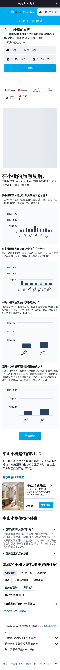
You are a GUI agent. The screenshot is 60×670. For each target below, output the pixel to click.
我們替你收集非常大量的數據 (31, 644)
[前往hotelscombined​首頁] (23, 11)
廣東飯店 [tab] (38, 580)
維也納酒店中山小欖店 (15, 611)
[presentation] (40, 453)
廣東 (28, 664)
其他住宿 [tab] (41, 573)
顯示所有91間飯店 (13, 477)
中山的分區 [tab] (26, 573)
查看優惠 (45, 505)
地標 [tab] (7, 580)
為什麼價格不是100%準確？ (31, 650)
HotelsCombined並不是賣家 (31, 638)
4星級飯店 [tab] (10, 573)
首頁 (5, 664)
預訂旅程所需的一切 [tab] (15, 595)
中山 (42, 664)
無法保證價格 (51, 626)
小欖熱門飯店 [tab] (21, 580)
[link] (30, 436)
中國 (13, 664)
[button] (56, 3)
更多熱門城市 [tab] (11, 587)
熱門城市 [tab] (28, 587)
